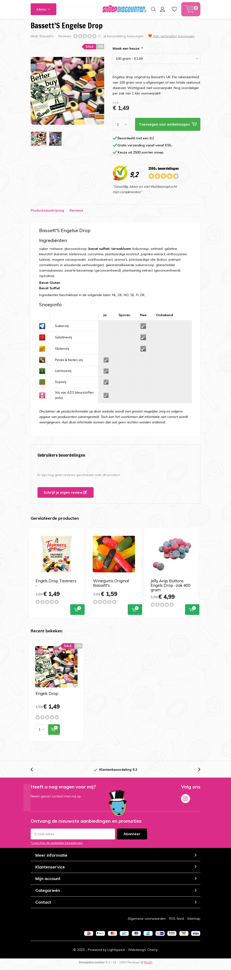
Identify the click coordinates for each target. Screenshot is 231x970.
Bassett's (47, 39)
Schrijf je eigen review (65, 496)
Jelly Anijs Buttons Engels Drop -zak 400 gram (170, 589)
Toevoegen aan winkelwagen (77, 612)
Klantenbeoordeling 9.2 (118, 773)
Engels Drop (47, 696)
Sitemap (193, 922)
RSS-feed (176, 922)
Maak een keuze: (127, 52)
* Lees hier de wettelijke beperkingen (56, 846)
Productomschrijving (47, 214)
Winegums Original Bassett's (111, 586)
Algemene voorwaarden (147, 922)
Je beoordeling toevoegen (123, 39)
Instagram (185, 801)
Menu (41, 9)
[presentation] (98, 88)
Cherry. (152, 953)
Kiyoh (148, 966)
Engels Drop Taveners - (56, 586)
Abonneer (132, 837)
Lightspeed (116, 953)
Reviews (76, 214)
